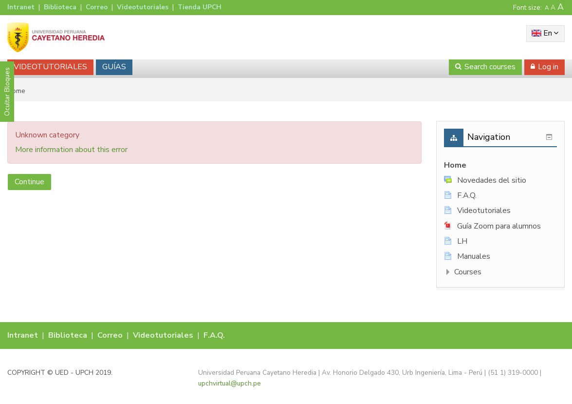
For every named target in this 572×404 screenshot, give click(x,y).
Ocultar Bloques (7, 91)
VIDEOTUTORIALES (50, 66)
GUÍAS (114, 66)
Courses (467, 272)
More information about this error (71, 149)
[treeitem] (500, 165)
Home (455, 165)
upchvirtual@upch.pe (229, 383)
